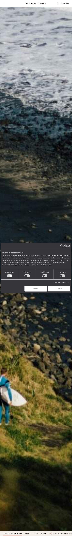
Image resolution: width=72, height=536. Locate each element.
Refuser (35, 289)
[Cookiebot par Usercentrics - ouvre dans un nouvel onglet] (61, 245)
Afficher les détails (60, 282)
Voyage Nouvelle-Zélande (12, 533)
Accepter (59, 289)
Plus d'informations (44, 265)
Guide (36, 533)
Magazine (43, 533)
